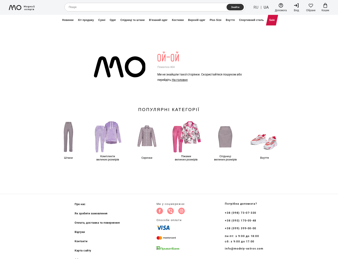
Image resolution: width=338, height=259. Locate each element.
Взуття (230, 20)
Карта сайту (83, 250)
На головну (180, 80)
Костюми (178, 20)
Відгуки (80, 232)
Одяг (113, 20)
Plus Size (216, 20)
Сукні (101, 20)
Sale (272, 20)
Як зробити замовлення (91, 213)
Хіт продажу (86, 20)
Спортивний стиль (251, 20)
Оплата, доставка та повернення (97, 222)
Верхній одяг (196, 20)
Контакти (81, 241)
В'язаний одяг (158, 20)
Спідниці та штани (132, 20)
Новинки (68, 20)
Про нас (80, 204)
